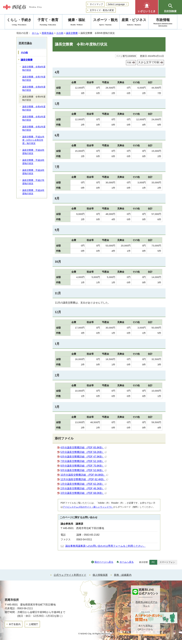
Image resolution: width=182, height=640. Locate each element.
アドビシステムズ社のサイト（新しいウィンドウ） (88, 507)
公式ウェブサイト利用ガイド (70, 575)
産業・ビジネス (134, 22)
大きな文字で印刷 (148, 62)
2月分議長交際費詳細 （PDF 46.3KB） (83, 488)
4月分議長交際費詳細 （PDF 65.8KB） (83, 447)
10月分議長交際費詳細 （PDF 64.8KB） (84, 474)
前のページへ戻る (103, 562)
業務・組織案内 (122, 575)
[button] (146, 7)
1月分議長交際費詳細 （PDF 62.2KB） (83, 484)
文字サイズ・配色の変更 (102, 10)
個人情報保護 (100, 575)
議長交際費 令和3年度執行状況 (34, 118)
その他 (59, 33)
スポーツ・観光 (105, 22)
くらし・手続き (19, 22)
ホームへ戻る (127, 562)
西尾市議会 (48, 33)
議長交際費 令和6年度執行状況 (34, 88)
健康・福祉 (76, 22)
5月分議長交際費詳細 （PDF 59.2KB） (83, 452)
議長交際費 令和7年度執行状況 (34, 78)
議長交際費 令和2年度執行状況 (34, 128)
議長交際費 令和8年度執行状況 (34, 68)
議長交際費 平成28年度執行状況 (33, 172)
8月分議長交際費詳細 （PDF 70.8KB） (83, 465)
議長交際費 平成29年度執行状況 (33, 162)
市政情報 (163, 22)
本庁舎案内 (15, 624)
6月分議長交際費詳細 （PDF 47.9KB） (83, 456)
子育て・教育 (48, 22)
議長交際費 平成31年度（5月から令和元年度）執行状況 (33, 140)
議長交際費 (72, 33)
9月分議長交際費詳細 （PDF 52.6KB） (83, 470)
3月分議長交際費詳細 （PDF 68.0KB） (83, 493)
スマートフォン (167, 562)
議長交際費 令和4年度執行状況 (34, 108)
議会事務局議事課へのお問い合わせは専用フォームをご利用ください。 (105, 546)
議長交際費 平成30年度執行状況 (33, 152)
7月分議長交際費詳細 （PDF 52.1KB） (83, 461)
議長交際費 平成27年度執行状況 (33, 182)
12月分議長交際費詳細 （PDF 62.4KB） (84, 479)
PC (153, 562)
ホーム (35, 33)
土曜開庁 (33, 624)
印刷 (129, 62)
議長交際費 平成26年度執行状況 (33, 192)
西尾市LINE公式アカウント (146, 604)
